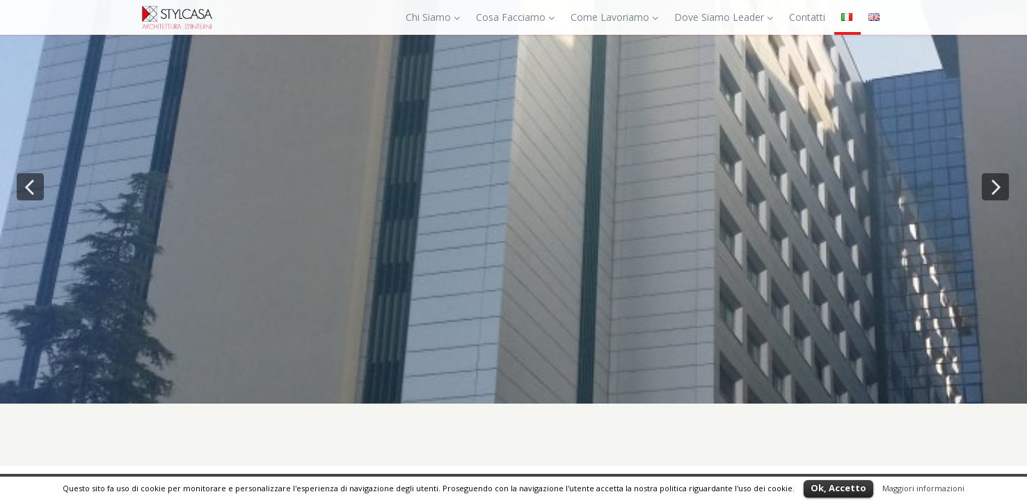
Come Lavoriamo (614, 17)
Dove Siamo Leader (723, 17)
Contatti (807, 17)
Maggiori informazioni (923, 488)
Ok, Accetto (838, 488)
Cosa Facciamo (515, 17)
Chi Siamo (433, 17)
